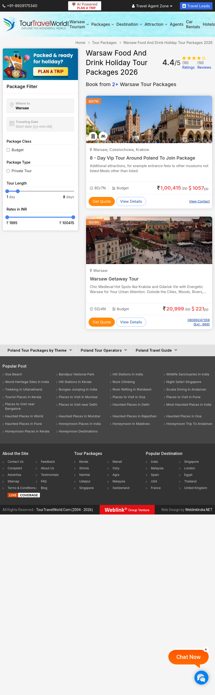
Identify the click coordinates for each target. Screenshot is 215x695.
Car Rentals (193, 24)
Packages (102, 24)
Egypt (188, 475)
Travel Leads (196, 6)
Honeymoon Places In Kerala (27, 431)
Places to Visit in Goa (129, 397)
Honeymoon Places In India (80, 424)
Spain (155, 475)
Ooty (116, 468)
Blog (44, 488)
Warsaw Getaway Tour (114, 278)
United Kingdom (195, 488)
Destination (129, 24)
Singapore (86, 488)
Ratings (188, 65)
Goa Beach (13, 374)
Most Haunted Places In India (188, 404)
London (189, 468)
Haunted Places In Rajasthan (135, 416)
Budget (17, 150)
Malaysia (119, 481)
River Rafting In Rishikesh (132, 389)
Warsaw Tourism (79, 24)
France (156, 488)
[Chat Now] (201, 677)
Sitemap (13, 481)
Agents (176, 24)
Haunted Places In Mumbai (79, 416)
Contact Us (15, 462)
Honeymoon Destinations (78, 431)
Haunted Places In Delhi (131, 404)
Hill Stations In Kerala (75, 382)
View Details (131, 201)
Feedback (48, 462)
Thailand (190, 481)
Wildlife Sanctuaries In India (187, 374)
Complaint (15, 468)
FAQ (44, 481)
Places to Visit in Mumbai (78, 397)
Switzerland (121, 488)
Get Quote (102, 201)
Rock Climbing (124, 382)
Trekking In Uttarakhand (23, 389)
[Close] (206, 649)
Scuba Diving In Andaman (186, 389)
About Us (47, 468)
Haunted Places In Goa (184, 416)
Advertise (14, 475)
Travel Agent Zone (152, 6)
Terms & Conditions (22, 488)
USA (154, 481)
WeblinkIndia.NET (198, 510)
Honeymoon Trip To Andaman (189, 424)
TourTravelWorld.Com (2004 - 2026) (64, 510)
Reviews (204, 65)
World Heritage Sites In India (27, 382)
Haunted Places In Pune (23, 424)
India (154, 462)
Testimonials (50, 475)
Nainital (84, 475)
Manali (117, 462)
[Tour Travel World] (36, 24)
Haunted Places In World (24, 416)
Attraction (156, 24)
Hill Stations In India (128, 374)
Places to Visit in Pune (183, 397)
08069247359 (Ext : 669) (198, 322)
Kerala (83, 462)
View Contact (199, 201)
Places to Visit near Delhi (78, 404)
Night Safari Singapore (183, 382)
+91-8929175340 (20, 5)
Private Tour (22, 171)
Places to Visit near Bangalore (20, 406)
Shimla (84, 468)
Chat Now (188, 657)
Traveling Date (27, 122)
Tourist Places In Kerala (23, 397)
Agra (116, 475)
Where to (23, 103)
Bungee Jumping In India (78, 389)
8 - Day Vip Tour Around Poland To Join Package (142, 158)
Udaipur (85, 481)
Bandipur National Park (76, 374)
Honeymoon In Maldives (131, 424)
